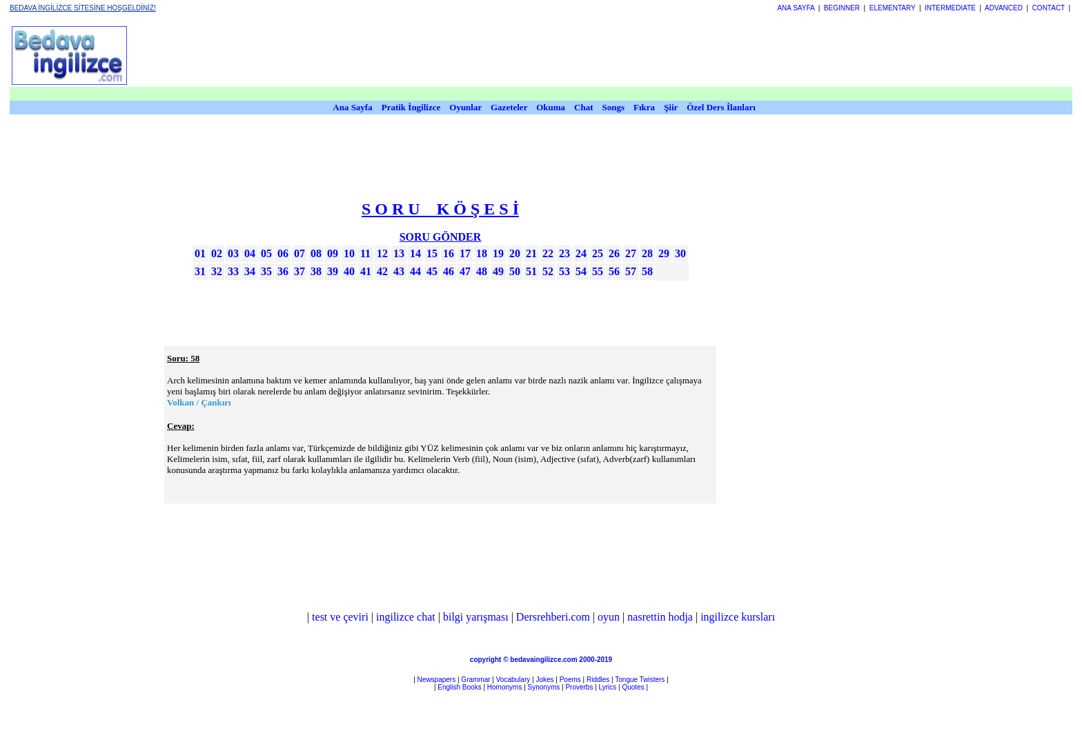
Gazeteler (510, 107)
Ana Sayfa (352, 107)
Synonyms (544, 687)
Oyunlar (465, 107)
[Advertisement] (854, 352)
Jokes (544, 679)
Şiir (671, 107)
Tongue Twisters (640, 679)
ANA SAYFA (795, 8)
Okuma (551, 107)
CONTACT (1048, 8)
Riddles (598, 679)
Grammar (475, 679)
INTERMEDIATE (950, 8)
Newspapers (436, 679)
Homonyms (504, 687)
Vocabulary (513, 679)
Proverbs (579, 687)
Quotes (633, 687)
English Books (459, 687)
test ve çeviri (340, 617)
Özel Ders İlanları (721, 107)
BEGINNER (842, 8)
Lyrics (608, 687)
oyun (609, 617)
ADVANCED (1004, 8)
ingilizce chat (405, 617)
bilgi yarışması (476, 617)
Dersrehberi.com (553, 617)
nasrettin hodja (660, 617)
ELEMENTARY (892, 8)
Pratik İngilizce (411, 107)
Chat (583, 107)
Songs (613, 107)
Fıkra (644, 107)
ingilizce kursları (737, 617)
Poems (570, 679)
